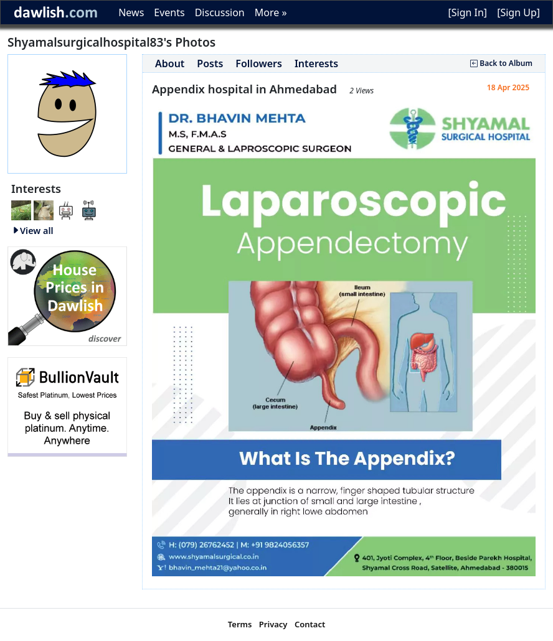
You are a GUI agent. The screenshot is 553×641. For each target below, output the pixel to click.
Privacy (273, 624)
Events (169, 12)
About (169, 63)
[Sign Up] (518, 12)
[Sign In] (467, 12)
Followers (258, 63)
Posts (210, 63)
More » (271, 12)
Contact (310, 624)
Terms (240, 624)
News (131, 12)
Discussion (220, 12)
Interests (316, 63)
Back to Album (501, 63)
